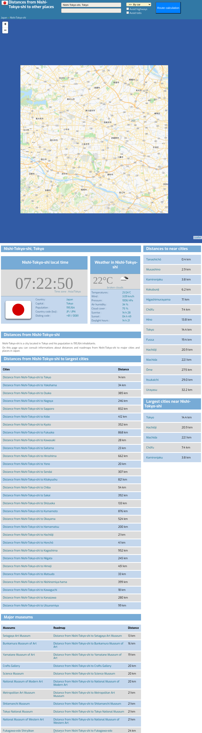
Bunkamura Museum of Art (20, 643)
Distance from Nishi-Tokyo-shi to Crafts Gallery (82, 666)
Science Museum (13, 674)
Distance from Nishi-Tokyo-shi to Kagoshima (30, 550)
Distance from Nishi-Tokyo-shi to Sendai (27, 472)
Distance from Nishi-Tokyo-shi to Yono (26, 464)
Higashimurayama (158, 299)
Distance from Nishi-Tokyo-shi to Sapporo (28, 409)
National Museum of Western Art (23, 719)
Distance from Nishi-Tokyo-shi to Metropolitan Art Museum (84, 694)
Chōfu (150, 310)
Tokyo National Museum (18, 712)
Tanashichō (153, 259)
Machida (151, 360)
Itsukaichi (152, 380)
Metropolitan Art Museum (19, 693)
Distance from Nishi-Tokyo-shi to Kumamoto (30, 511)
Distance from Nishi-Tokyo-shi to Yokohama (30, 385)
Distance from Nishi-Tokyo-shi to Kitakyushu (30, 479)
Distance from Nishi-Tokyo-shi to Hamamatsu (31, 527)
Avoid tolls (135, 13)
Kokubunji (152, 289)
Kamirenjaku (154, 279)
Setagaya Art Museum (16, 636)
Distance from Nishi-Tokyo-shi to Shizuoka (29, 503)
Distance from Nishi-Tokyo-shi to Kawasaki (29, 440)
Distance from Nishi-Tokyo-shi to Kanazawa (29, 598)
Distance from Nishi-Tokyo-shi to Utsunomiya (31, 605)
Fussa (150, 340)
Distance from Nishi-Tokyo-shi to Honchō (28, 543)
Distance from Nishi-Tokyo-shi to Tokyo (27, 377)
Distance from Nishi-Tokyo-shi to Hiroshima (30, 456)
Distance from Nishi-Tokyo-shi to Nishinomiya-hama (35, 582)
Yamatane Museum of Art (19, 655)
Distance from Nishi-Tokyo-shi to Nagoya (28, 401)
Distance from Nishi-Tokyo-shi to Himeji (27, 566)
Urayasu (151, 390)
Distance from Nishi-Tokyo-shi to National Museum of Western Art (86, 721)
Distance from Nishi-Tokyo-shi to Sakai (26, 495)
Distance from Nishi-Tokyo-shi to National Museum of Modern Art (86, 683)
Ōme (149, 370)
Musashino (153, 269)
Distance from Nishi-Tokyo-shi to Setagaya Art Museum (87, 636)
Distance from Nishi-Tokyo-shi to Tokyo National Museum (88, 712)
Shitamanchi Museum (16, 704)
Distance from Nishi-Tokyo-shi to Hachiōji (28, 535)
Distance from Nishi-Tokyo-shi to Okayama (29, 519)
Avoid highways (138, 9)
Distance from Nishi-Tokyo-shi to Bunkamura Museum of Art (88, 645)
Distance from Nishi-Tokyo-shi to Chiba (27, 487)
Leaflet (197, 237)
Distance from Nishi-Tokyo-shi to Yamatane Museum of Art (87, 656)
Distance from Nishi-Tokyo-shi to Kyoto (27, 424)
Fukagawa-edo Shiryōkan (18, 731)
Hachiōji (151, 350)
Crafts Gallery (11, 666)
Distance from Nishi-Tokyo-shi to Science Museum (84, 674)
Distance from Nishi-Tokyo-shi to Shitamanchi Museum (87, 704)
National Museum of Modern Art (23, 681)
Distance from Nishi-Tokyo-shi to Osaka (27, 393)
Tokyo (150, 330)
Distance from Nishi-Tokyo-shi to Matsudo (28, 574)
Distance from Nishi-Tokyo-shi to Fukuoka (28, 432)
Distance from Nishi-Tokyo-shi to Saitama (28, 448)
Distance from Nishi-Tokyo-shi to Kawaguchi (30, 590)
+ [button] (5, 24)
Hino (149, 320)
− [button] (5, 30)
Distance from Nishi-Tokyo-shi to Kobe (26, 417)
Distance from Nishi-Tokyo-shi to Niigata (27, 558)
